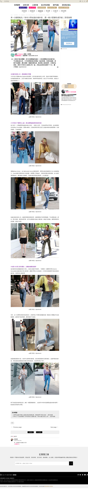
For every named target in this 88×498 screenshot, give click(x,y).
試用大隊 (26, 15)
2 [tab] (62, 59)
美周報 (6, 12)
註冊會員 (30, 442)
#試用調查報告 (41, 18)
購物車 (87, 11)
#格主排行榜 (32, 18)
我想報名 (69, 54)
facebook (78, 485)
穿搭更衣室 (18, 66)
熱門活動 (56, 15)
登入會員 (39, 442)
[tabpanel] (69, 44)
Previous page (17, 437)
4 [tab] (64, 59)
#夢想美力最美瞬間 (64, 18)
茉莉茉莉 (16, 449)
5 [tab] (65, 59)
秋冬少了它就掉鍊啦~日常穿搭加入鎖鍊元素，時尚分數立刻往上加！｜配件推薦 (34, 427)
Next (76, 55)
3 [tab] (63, 59)
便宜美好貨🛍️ (66, 15)
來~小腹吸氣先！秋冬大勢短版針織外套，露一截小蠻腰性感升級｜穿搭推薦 (34, 25)
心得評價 (35, 15)
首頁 (12, 25)
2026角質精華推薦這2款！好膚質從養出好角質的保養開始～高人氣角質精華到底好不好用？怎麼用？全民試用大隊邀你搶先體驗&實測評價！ (68, 44)
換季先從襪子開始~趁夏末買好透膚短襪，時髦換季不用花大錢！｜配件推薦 (33, 425)
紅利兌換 (7, 488)
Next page (54, 437)
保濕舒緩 (69, 94)
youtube (85, 485)
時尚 (12, 433)
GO (71, 474)
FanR (67, 101)
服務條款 (51, 496)
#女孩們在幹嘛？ (52, 18)
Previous (62, 55)
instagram (80, 485)
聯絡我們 (12, 488)
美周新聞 (17, 15)
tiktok (87, 485)
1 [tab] (61, 59)
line (82, 485)
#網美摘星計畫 (23, 18)
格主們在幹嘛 (45, 15)
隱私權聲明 (3, 488)
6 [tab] (66, 59)
